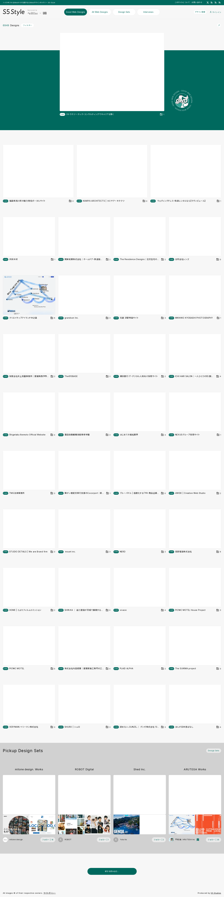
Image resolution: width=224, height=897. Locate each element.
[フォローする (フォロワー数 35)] (213, 839)
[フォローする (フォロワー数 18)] (47, 839)
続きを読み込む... (112, 871)
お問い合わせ (197, 2)
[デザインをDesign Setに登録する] (162, 114)
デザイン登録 (200, 12)
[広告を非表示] (219, 878)
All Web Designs (100, 12)
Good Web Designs (75, 12)
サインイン (215, 12)
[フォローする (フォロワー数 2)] (159, 839)
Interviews (148, 12)
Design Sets (124, 12)
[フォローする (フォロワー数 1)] (104, 839)
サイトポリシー (49, 893)
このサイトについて (182, 2)
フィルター (27, 25)
